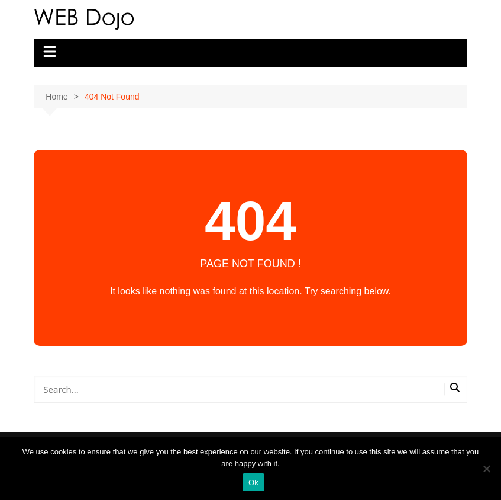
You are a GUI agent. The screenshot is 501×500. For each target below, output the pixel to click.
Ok (253, 482)
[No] (486, 469)
